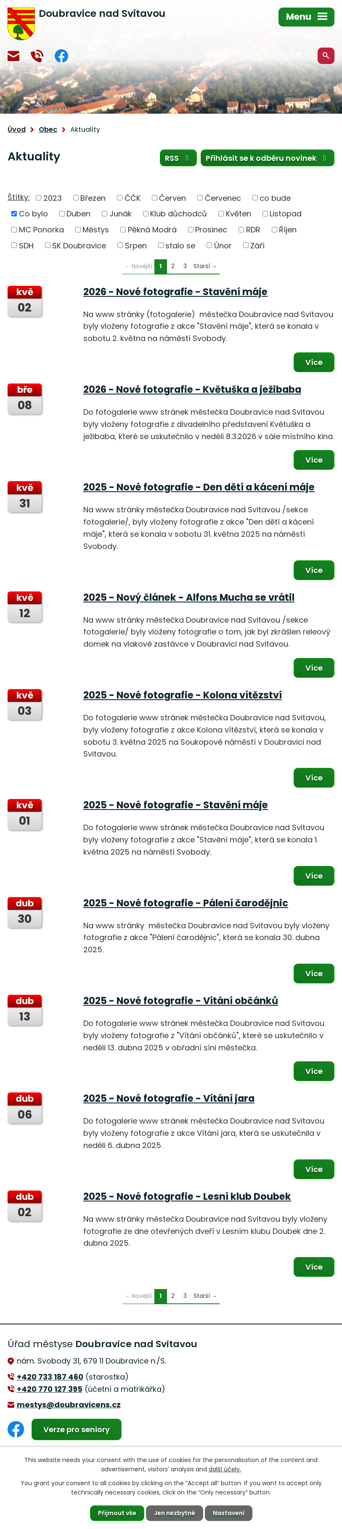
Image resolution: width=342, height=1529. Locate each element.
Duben (78, 213)
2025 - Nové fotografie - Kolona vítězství (182, 695)
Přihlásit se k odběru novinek (268, 158)
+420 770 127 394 (37, 56)
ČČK (133, 197)
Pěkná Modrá (152, 229)
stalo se (180, 245)
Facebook (61, 55)
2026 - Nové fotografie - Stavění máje (175, 291)
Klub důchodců (178, 213)
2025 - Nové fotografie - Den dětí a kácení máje (199, 487)
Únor (223, 245)
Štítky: (19, 197)
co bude (275, 197)
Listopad (286, 213)
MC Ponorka (41, 229)
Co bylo (33, 213)
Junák (120, 213)
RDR (253, 229)
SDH (26, 245)
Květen (238, 213)
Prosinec (211, 229)
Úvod (17, 129)
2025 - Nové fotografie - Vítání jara (169, 1098)
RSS (178, 158)
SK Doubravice (79, 245)
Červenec (223, 197)
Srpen (136, 245)
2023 (52, 197)
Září (257, 245)
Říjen (288, 229)
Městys (95, 229)
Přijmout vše (117, 1513)
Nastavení (228, 1513)
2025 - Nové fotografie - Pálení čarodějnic (185, 903)
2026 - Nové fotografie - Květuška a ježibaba (192, 389)
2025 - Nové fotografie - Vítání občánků (180, 1000)
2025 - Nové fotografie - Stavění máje (175, 805)
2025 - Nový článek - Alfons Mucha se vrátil (188, 597)
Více (314, 362)
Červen (172, 197)
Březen (93, 197)
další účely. (225, 1469)
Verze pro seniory (76, 1429)
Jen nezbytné (174, 1513)
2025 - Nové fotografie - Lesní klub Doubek (187, 1196)
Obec (48, 129)
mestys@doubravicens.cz (13, 56)
